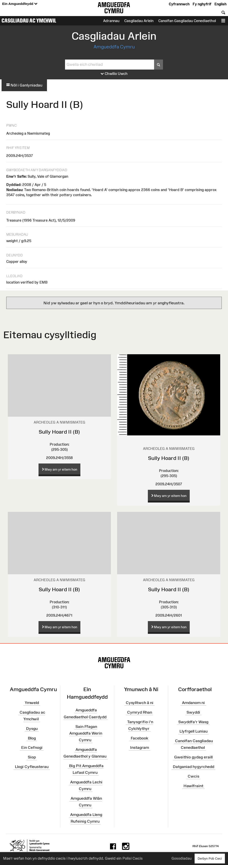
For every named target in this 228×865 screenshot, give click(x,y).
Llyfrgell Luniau (193, 731)
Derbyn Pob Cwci (210, 858)
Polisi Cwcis (132, 858)
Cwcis (193, 776)
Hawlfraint (193, 786)
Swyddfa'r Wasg (193, 721)
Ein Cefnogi (32, 747)
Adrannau (111, 21)
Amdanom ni (193, 702)
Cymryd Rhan (139, 712)
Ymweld (32, 702)
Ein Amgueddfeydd (19, 4)
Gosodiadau (181, 858)
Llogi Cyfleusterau (32, 766)
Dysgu (32, 728)
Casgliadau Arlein (138, 21)
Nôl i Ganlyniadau (24, 85)
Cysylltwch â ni (139, 702)
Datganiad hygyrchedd (193, 766)
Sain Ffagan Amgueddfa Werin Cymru (85, 733)
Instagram (139, 747)
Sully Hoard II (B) (59, 432)
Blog (32, 738)
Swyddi (193, 712)
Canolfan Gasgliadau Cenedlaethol (187, 21)
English (220, 4)
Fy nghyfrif (202, 4)
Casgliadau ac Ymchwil (29, 20)
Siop (32, 757)
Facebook (139, 738)
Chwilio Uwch (114, 74)
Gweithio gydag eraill (193, 757)
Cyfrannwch (179, 4)
